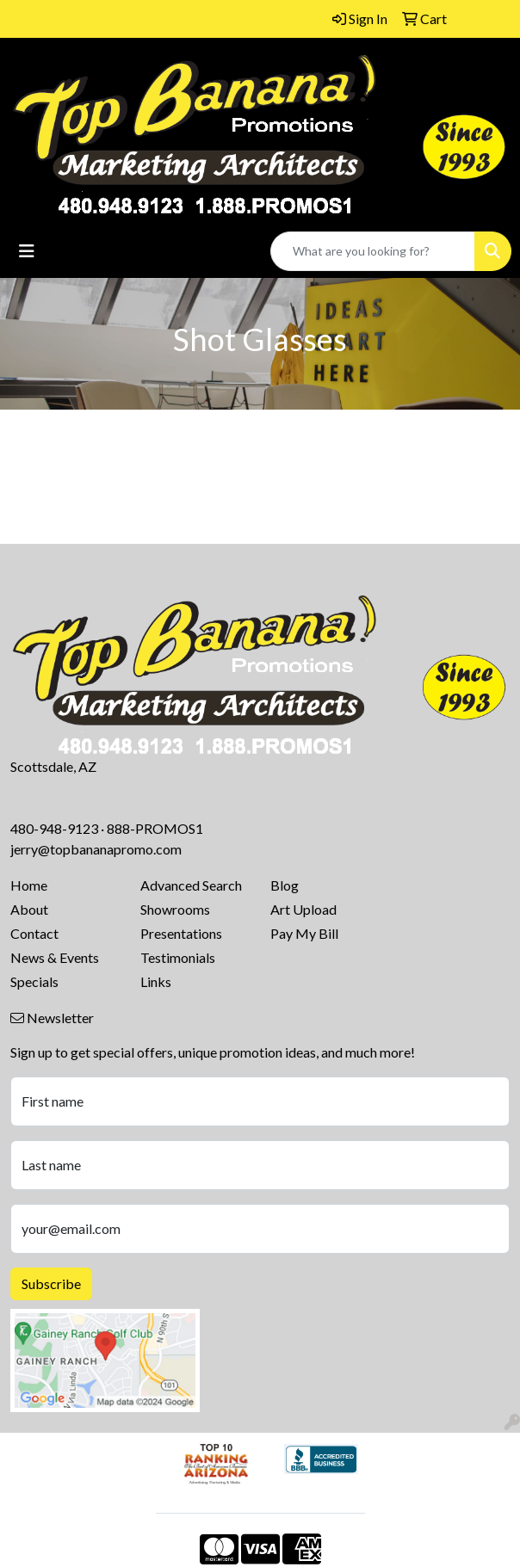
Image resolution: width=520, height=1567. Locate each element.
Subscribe (51, 1283)
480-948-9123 (54, 828)
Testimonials (177, 957)
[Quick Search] (372, 251)
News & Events (54, 957)
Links (155, 981)
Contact (34, 933)
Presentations (181, 933)
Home (28, 885)
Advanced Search (191, 885)
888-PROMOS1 (155, 828)
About (29, 909)
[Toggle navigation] (27, 250)
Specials (34, 981)
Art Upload (303, 909)
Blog (284, 885)
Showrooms (175, 909)
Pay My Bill (304, 933)
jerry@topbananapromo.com (96, 849)
